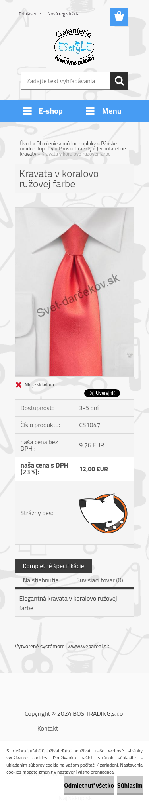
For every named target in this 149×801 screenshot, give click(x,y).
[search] (119, 81)
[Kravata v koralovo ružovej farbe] (74, 211)
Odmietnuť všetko (89, 785)
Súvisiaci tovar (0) (99, 580)
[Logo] (74, 46)
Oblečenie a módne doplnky (66, 143)
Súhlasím (130, 785)
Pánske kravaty (74, 148)
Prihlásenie (30, 13)
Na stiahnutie (41, 580)
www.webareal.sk (88, 646)
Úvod (25, 143)
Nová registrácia (64, 13)
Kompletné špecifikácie (53, 566)
